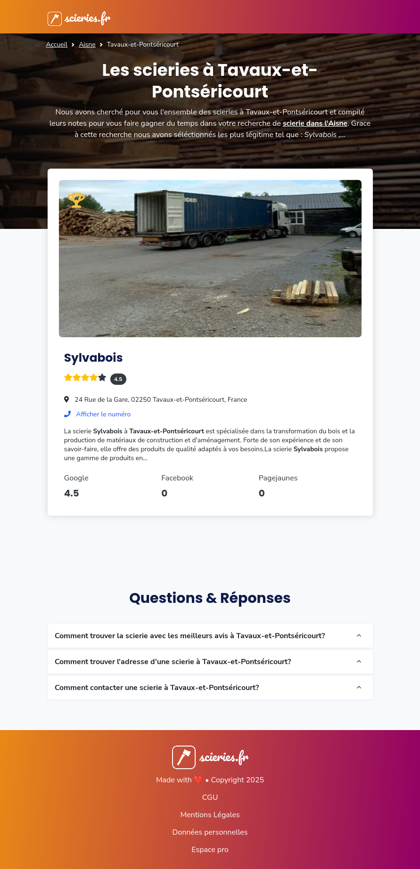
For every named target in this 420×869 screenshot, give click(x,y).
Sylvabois (95, 357)
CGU (210, 797)
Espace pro (209, 850)
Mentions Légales (209, 815)
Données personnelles (209, 832)
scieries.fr (81, 16)
